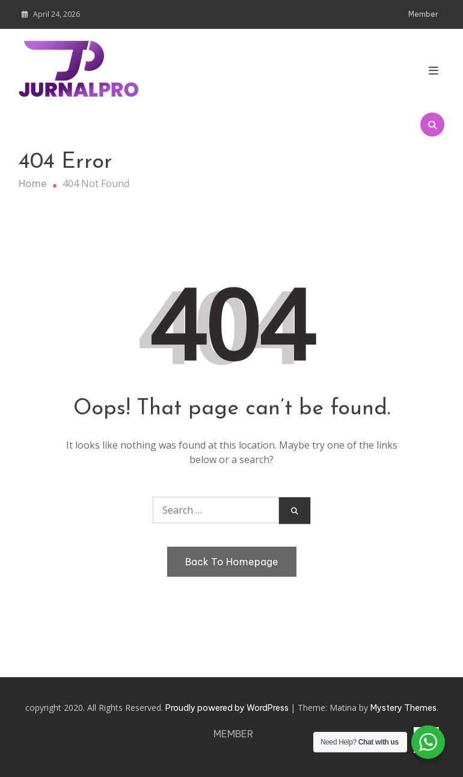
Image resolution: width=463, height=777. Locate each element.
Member (423, 14)
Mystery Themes (403, 707)
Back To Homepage (231, 562)
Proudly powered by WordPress (227, 707)
